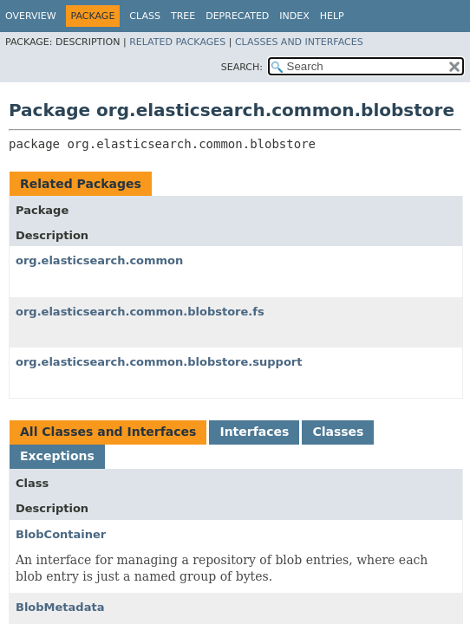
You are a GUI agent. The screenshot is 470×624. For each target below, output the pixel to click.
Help (332, 16)
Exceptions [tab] (57, 456)
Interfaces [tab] (254, 432)
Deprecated (237, 16)
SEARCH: (242, 67)
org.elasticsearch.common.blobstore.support (159, 361)
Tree (183, 16)
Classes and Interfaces (299, 42)
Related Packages (177, 42)
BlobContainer (61, 534)
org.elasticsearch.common (99, 260)
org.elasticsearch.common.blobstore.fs (140, 311)
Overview (30, 16)
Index (294, 16)
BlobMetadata (60, 607)
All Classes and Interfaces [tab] (108, 432)
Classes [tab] (337, 432)
